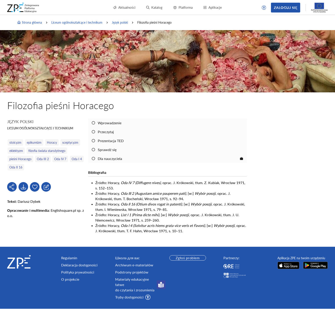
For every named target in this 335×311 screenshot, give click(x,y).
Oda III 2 (43, 159)
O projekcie (70, 279)
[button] (264, 7)
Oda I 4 (77, 159)
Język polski (120, 22)
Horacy (52, 142)
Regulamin (69, 258)
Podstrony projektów (131, 272)
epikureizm (34, 142)
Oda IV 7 (60, 159)
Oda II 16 (15, 167)
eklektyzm (16, 151)
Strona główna (29, 22)
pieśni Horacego (20, 159)
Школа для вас (127, 258)
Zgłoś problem (188, 258)
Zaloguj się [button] (285, 7)
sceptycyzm (70, 142)
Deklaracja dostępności (79, 265)
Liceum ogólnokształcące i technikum (76, 22)
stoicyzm (15, 142)
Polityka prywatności (77, 272)
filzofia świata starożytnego (46, 151)
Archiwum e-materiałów (134, 265)
